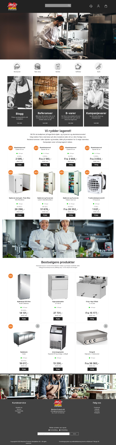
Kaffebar (78, 68)
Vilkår (19, 412)
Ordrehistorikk (19, 411)
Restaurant (17, 68)
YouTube (97, 411)
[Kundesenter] (91, 6)
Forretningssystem (64, 441)
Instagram (97, 412)
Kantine (58, 68)
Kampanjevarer (96, 113)
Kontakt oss (19, 407)
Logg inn (98, 6)
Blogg (19, 113)
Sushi (98, 68)
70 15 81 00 (61, 413)
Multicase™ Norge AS (93, 441)
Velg (45, 165)
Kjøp (20, 165)
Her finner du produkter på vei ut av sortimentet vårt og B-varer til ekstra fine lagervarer (70, 117)
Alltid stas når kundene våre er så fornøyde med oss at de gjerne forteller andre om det (45, 117)
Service (19, 409)
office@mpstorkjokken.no (58, 411)
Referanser (45, 113)
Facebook (97, 407)
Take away (37, 68)
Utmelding (64, 430)
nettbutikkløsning (76, 441)
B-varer (71, 113)
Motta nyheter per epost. (58, 427)
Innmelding (53, 430)
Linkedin (97, 409)
